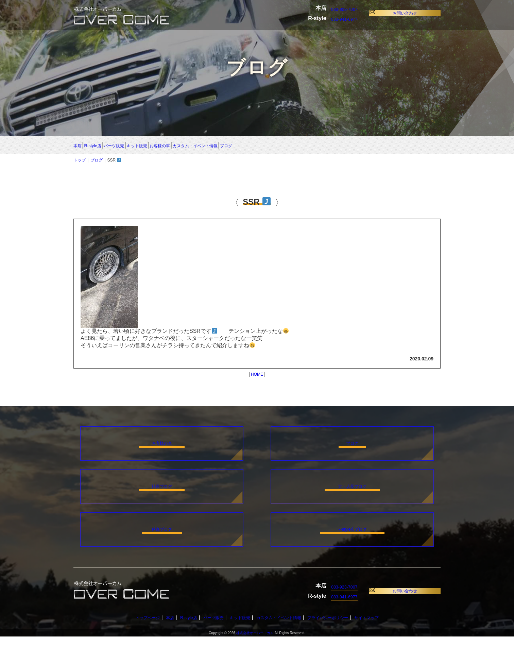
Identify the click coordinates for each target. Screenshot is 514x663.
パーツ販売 (171, 145)
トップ (79, 161)
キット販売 (224, 145)
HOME (257, 375)
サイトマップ (381, 644)
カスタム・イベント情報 (350, 145)
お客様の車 (277, 145)
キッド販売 (237, 644)
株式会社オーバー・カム (255, 659)
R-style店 (121, 145)
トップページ (133, 644)
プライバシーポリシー (337, 644)
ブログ (417, 145)
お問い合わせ (407, 13)
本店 (80, 145)
